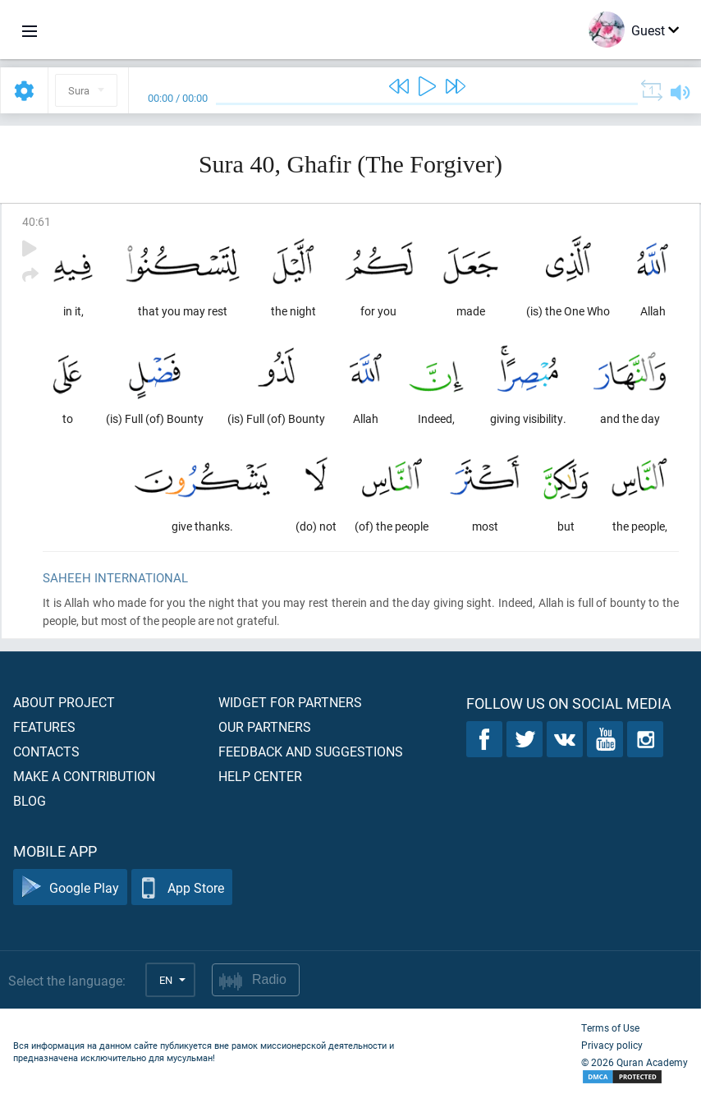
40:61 (36, 221)
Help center (260, 775)
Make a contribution (84, 775)
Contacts (46, 751)
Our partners (264, 726)
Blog (29, 800)
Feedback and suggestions (310, 751)
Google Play (70, 887)
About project (64, 701)
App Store (182, 887)
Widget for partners (290, 701)
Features (44, 726)
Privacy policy (612, 1044)
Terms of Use (610, 1027)
